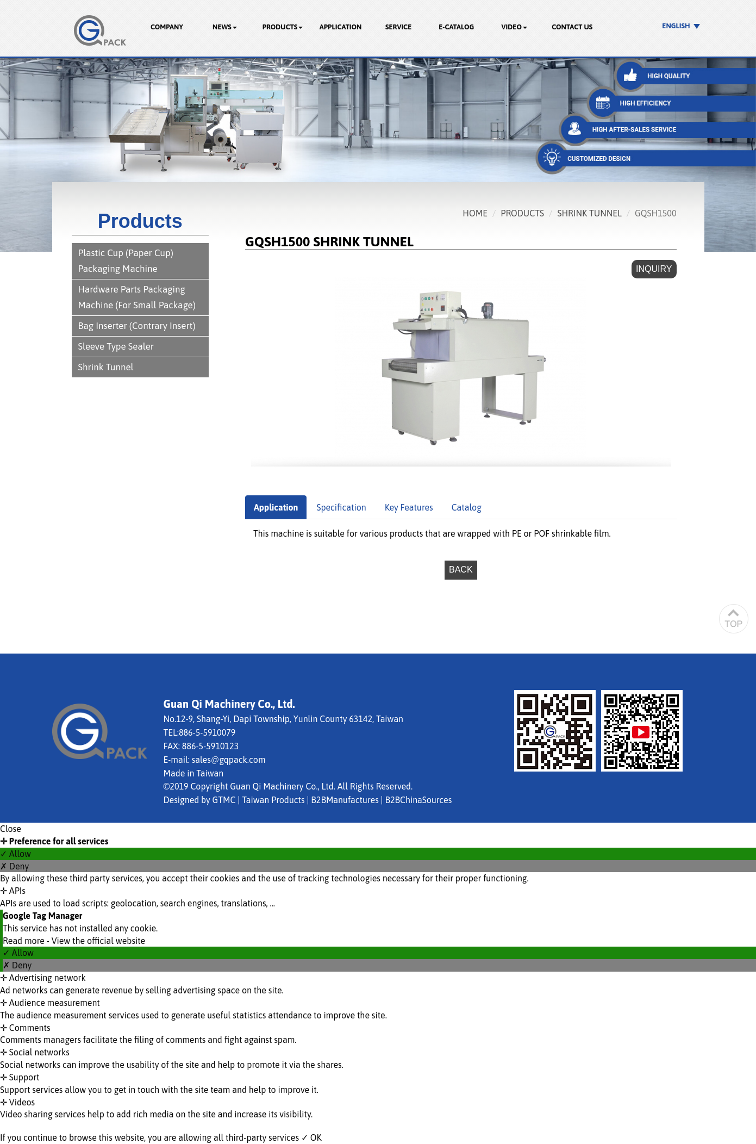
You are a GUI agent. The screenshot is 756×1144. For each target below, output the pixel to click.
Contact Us (572, 27)
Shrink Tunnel (106, 367)
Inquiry (654, 268)
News (225, 27)
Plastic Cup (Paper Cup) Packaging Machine (125, 260)
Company (167, 27)
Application (341, 27)
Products (283, 27)
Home (475, 213)
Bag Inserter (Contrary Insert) (137, 325)
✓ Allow (15, 854)
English (676, 26)
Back (461, 569)
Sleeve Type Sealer (116, 346)
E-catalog (456, 27)
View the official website (99, 941)
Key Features (409, 507)
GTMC (224, 800)
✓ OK (311, 1137)
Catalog (467, 507)
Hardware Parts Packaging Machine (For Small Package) (137, 297)
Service (398, 27)
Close (10, 829)
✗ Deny (14, 866)
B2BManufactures (344, 800)
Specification (341, 507)
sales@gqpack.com (229, 759)
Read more (25, 941)
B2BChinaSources (418, 800)
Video (514, 27)
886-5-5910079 (207, 732)
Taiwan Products (273, 800)
